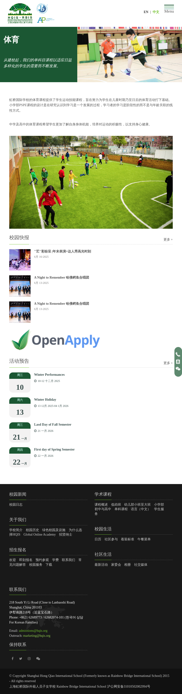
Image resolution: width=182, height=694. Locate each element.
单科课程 (121, 509)
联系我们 (68, 560)
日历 (98, 539)
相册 (127, 564)
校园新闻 (17, 494)
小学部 (159, 504)
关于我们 (17, 519)
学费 (55, 560)
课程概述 (101, 504)
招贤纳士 (65, 534)
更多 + (168, 239)
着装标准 (127, 539)
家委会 (116, 564)
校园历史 (32, 530)
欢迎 (12, 560)
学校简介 (16, 530)
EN (146, 12)
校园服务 (35, 564)
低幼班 (116, 504)
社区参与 (111, 539)
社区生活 (103, 554)
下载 (49, 564)
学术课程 (103, 494)
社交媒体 (140, 564)
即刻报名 (25, 560)
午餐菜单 (144, 539)
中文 (156, 12)
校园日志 (16, 504)
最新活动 (101, 564)
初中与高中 (103, 509)
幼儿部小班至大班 (137, 504)
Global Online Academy (39, 534)
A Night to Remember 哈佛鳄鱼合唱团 (61, 277)
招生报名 (17, 549)
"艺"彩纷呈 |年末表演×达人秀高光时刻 (62, 251)
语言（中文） (141, 509)
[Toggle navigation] (169, 9)
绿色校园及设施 (53, 530)
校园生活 (103, 529)
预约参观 (42, 560)
